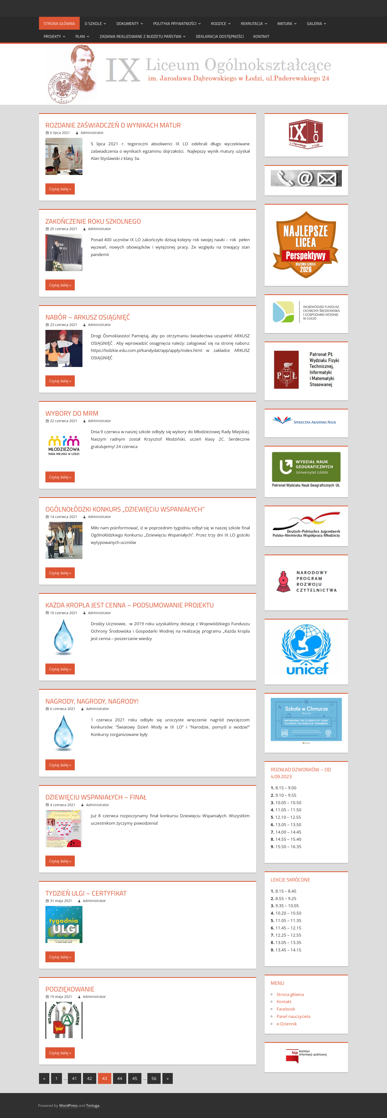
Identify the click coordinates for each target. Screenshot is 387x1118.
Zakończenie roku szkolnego (94, 221)
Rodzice (218, 23)
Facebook (286, 1009)
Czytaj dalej (58, 188)
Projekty (52, 36)
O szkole (93, 23)
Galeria (314, 23)
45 (134, 1078)
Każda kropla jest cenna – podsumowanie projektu (132, 605)
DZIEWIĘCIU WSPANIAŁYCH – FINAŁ (98, 797)
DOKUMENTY (127, 23)
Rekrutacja (252, 23)
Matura (284, 23)
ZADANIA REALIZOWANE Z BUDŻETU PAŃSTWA (140, 36)
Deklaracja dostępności (220, 36)
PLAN (80, 36)
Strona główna (59, 23)
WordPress (68, 1105)
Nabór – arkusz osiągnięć (88, 317)
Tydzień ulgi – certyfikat (87, 893)
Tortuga (92, 1105)
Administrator (92, 132)
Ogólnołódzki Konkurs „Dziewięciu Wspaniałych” (127, 509)
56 (154, 1078)
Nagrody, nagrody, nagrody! (93, 701)
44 (119, 1078)
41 (74, 1078)
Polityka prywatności (174, 23)
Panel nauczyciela (293, 1016)
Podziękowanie (70, 989)
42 (89, 1078)
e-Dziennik (287, 1024)
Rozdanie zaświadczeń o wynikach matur (115, 125)
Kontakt (261, 36)
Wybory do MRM (72, 413)
